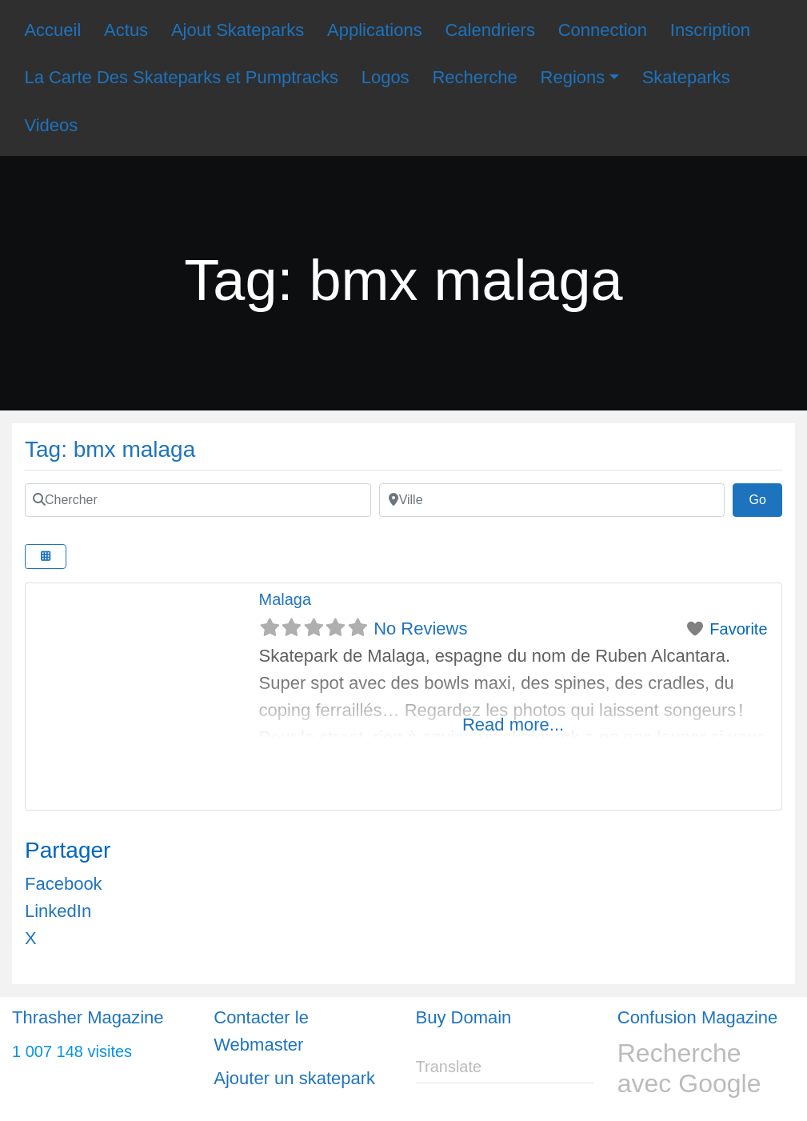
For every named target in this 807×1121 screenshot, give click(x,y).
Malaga (285, 599)
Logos (385, 77)
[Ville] (552, 500)
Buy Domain (464, 1017)
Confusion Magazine (697, 1017)
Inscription (710, 30)
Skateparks (686, 77)
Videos (51, 125)
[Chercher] (198, 500)
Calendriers (490, 30)
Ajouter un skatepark (294, 1078)
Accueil (52, 30)
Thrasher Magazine (88, 1017)
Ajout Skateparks (237, 30)
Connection (602, 30)
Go (765, 497)
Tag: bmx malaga (110, 449)
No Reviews (420, 629)
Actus (126, 30)
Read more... (513, 725)
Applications (374, 30)
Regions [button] (573, 77)
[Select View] (45, 556)
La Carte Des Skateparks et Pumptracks (181, 77)
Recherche (474, 77)
